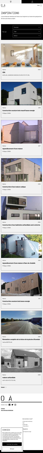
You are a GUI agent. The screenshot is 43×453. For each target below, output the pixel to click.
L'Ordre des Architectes (27, 421)
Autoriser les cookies (12, 444)
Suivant (3, 387)
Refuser (12, 449)
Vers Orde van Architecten (7, 410)
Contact (3, 408)
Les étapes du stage (27, 431)
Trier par (4, 31)
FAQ (23, 423)
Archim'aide (25, 424)
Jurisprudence (25, 426)
